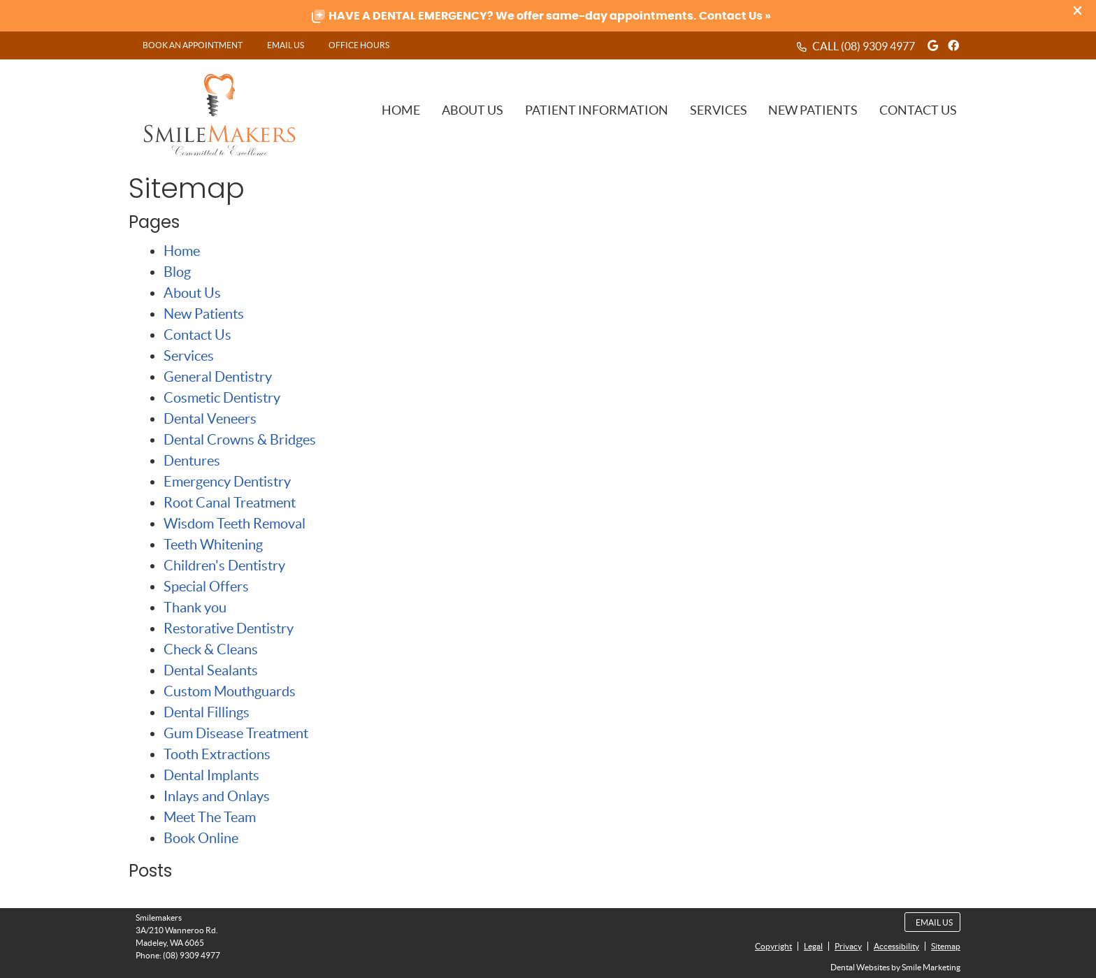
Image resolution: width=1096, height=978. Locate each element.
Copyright (773, 946)
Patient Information (596, 110)
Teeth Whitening (213, 544)
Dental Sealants (211, 670)
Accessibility (896, 946)
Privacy (848, 946)
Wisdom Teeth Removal (234, 523)
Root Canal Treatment (230, 502)
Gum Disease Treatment (236, 733)
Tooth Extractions (217, 754)
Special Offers (206, 586)
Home (401, 110)
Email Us (285, 45)
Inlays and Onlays (217, 796)
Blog (177, 272)
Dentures (192, 460)
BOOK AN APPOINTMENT (193, 45)
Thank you (195, 607)
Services (718, 110)
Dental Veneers (210, 418)
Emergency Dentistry (227, 481)
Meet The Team (210, 817)
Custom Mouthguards (230, 691)
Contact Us (918, 110)
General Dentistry (218, 376)
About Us (472, 110)
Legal (813, 946)
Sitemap (945, 946)
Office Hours (359, 45)
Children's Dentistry (224, 565)
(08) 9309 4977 (878, 46)
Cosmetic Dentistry (222, 397)
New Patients (813, 110)
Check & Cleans (211, 649)
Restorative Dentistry (229, 628)
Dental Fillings (207, 712)
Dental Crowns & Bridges (240, 439)
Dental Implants (211, 775)
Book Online (201, 838)
